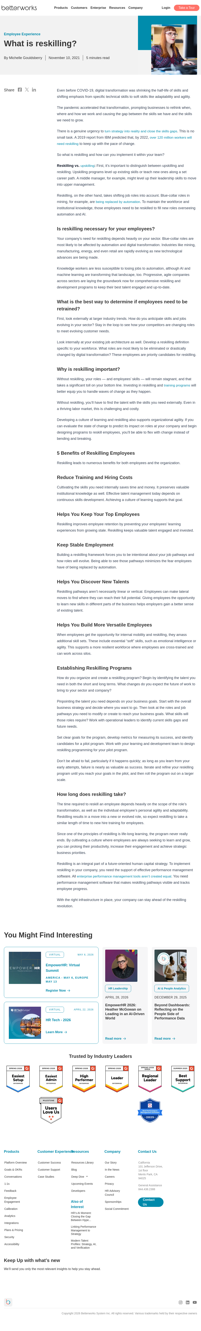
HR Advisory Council (112, 1192)
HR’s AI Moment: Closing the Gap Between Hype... (81, 1216)
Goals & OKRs (13, 1169)
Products (11, 1152)
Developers (78, 1190)
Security (9, 1237)
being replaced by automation (119, 202)
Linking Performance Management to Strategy (83, 1230)
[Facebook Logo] (19, 90)
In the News (112, 1169)
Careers (110, 1176)
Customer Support (49, 1169)
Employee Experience (22, 34)
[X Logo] (27, 90)
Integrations (11, 1223)
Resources (80, 1152)
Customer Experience (50, 1152)
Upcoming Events (82, 1183)
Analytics (9, 1215)
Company (112, 1152)
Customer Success (49, 1162)
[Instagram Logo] (180, 1302)
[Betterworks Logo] (19, 7)
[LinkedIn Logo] (34, 90)
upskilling (87, 166)
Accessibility (11, 1244)
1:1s (6, 1183)
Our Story (111, 1162)
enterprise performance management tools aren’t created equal (126, 876)
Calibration (10, 1208)
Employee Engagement (12, 1199)
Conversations (13, 1176)
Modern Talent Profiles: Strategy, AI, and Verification (83, 1244)
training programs (177, 385)
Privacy (109, 1183)
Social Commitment (117, 1208)
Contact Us (147, 1152)
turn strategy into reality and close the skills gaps (143, 131)
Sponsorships (113, 1201)
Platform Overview (15, 1162)
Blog (74, 1169)
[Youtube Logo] (194, 1302)
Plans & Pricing (13, 1230)
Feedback (10, 1190)
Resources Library (82, 1162)
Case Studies (46, 1176)
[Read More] (125, 1038)
